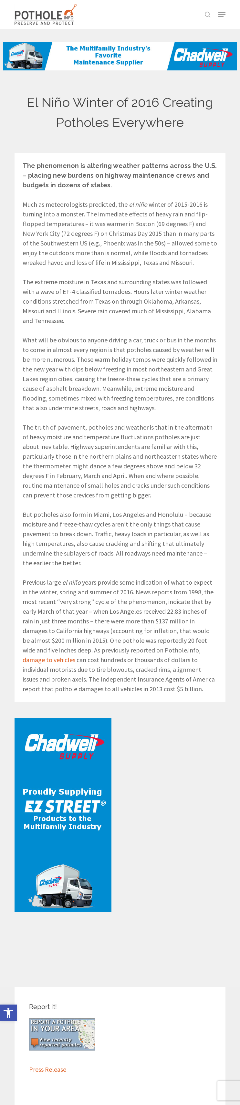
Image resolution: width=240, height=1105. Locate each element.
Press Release (47, 1069)
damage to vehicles (49, 660)
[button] (8, 1013)
